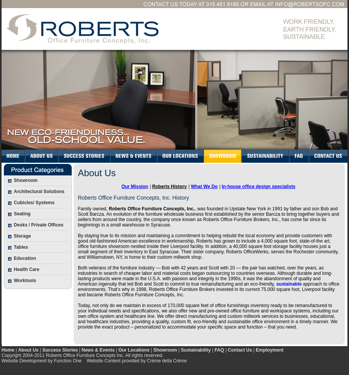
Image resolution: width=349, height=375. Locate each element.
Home (8, 350)
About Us (28, 350)
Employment (269, 350)
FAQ (219, 350)
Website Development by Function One (42, 360)
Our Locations (134, 350)
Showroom (165, 350)
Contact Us (240, 350)
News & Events (98, 350)
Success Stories (60, 350)
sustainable (288, 284)
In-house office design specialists (258, 186)
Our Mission (135, 186)
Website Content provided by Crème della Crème (137, 360)
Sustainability (196, 350)
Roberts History (169, 186)
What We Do (204, 186)
